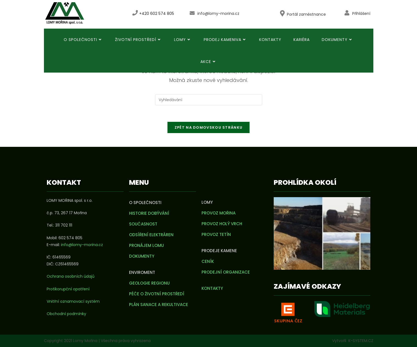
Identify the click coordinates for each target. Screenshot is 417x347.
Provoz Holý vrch (221, 224)
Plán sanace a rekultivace (158, 304)
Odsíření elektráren (151, 235)
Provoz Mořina (218, 213)
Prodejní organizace (225, 272)
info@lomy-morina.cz (218, 13)
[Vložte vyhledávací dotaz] (208, 99)
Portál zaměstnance (306, 14)
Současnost (143, 224)
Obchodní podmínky (66, 313)
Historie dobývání (149, 213)
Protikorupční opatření (68, 289)
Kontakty (212, 288)
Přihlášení (361, 13)
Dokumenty (141, 256)
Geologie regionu (149, 283)
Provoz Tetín (216, 234)
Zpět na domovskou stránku (209, 127)
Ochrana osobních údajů (70, 276)
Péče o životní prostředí (156, 294)
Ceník (207, 261)
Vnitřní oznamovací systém (73, 301)
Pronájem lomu (146, 245)
